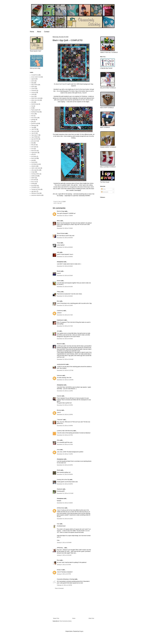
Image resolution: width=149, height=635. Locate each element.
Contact (46, 31)
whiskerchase (60, 508)
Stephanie (59, 489)
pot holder (33, 156)
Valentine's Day (35, 193)
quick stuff (33, 158)
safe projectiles (35, 170)
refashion (33, 166)
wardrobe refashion (36, 195)
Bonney (59, 410)
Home (32, 31)
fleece (32, 113)
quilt (61, 203)
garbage (33, 119)
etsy (32, 106)
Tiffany (59, 291)
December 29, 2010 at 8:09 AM (65, 247)
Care (58, 523)
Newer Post (56, 618)
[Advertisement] (73, 603)
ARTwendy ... (60, 547)
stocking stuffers (35, 174)
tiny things (33, 185)
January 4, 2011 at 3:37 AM (64, 564)
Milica (58, 220)
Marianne (59, 343)
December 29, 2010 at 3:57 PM (65, 435)
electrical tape (34, 104)
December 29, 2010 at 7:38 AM (65, 215)
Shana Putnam (61, 233)
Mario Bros (34, 150)
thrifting (33, 183)
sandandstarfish (61, 364)
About (39, 31)
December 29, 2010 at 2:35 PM (65, 414)
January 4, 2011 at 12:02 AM (64, 555)
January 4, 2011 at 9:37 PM (64, 574)
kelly (58, 252)
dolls (32, 102)
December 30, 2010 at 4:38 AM (65, 503)
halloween (33, 125)
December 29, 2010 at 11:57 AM (65, 370)
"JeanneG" (60, 419)
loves (32, 148)
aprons (33, 81)
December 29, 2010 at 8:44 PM (65, 465)
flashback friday (35, 112)
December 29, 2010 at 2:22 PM (65, 405)
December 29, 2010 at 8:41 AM (65, 286)
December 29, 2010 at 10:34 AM (65, 359)
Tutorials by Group (36, 189)
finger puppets (34, 110)
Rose (58, 560)
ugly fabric (33, 191)
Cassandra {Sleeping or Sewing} (65, 579)
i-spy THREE (34, 137)
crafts (32, 94)
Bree (58, 301)
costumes (33, 92)
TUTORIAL (34, 187)
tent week (33, 179)
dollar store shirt (35, 100)
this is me (33, 181)
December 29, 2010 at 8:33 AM (65, 275)
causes (33, 88)
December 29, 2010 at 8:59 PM (65, 474)
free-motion (34, 117)
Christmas (33, 90)
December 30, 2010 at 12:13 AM (65, 493)
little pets (33, 144)
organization (34, 152)
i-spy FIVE (33, 129)
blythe (32, 86)
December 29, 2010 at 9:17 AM (65, 315)
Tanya (58, 242)
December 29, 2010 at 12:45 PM (65, 379)
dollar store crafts (35, 98)
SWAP (33, 177)
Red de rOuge (60, 211)
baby (32, 82)
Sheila (58, 470)
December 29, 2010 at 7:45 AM (65, 228)
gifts (32, 121)
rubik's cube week (35, 168)
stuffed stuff (34, 176)
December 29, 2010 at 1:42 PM (65, 391)
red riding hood (35, 164)
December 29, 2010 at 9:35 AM (65, 338)
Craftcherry (60, 310)
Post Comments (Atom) (65, 621)
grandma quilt (34, 123)
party (32, 154)
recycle (33, 162)
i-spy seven (34, 131)
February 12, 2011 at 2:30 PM (64, 585)
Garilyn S (59, 569)
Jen (58, 331)
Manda (59, 271)
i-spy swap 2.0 (35, 135)
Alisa (58, 440)
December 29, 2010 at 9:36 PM (65, 484)
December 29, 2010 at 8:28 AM (65, 266)
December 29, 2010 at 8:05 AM (65, 237)
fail (32, 108)
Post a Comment (59, 588)
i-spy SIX (33, 133)
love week (33, 146)
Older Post (91, 618)
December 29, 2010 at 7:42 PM (65, 454)
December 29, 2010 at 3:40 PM (65, 425)
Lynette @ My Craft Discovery (65, 430)
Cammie (59, 396)
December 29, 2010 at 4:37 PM (65, 444)
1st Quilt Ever (34, 75)
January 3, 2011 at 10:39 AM (64, 542)
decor (32, 96)
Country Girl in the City (63, 479)
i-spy (58, 203)
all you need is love (36, 77)
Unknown (59, 375)
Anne (58, 449)
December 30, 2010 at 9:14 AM (65, 518)
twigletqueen (60, 320)
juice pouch (34, 141)
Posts (103, 189)
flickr (32, 115)
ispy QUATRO (34, 139)
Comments (104, 192)
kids (32, 143)
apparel (33, 79)
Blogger (81, 631)
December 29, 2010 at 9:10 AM (65, 305)
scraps (33, 172)
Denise (59, 280)
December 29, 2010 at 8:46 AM (65, 296)
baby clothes (34, 84)
